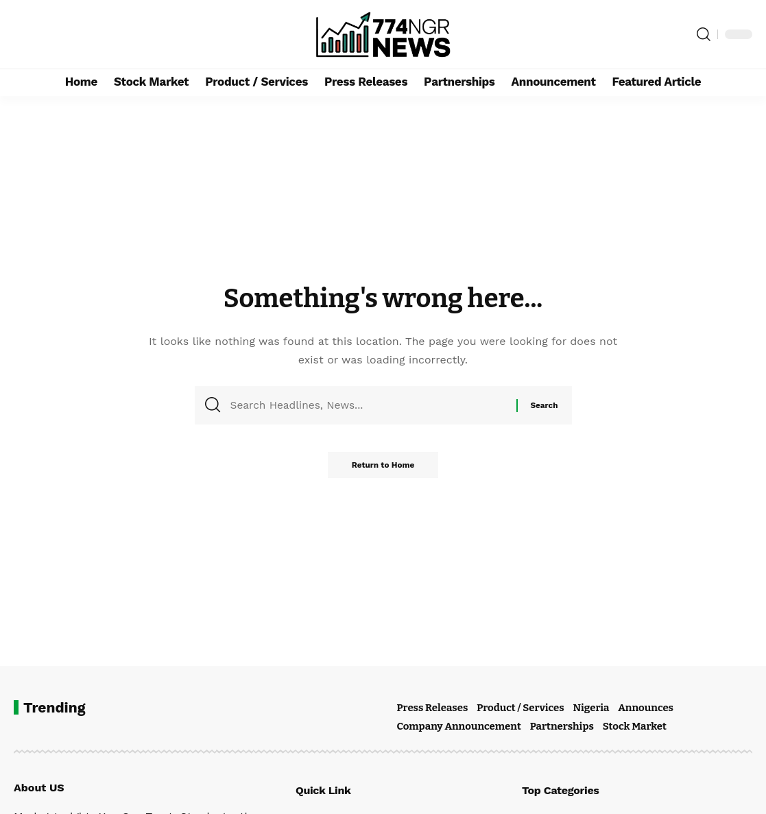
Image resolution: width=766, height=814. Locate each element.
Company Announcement (459, 726)
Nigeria (591, 708)
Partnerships (562, 726)
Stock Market (635, 726)
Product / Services (520, 708)
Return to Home (383, 469)
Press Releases (432, 708)
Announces (645, 708)
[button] (703, 34)
